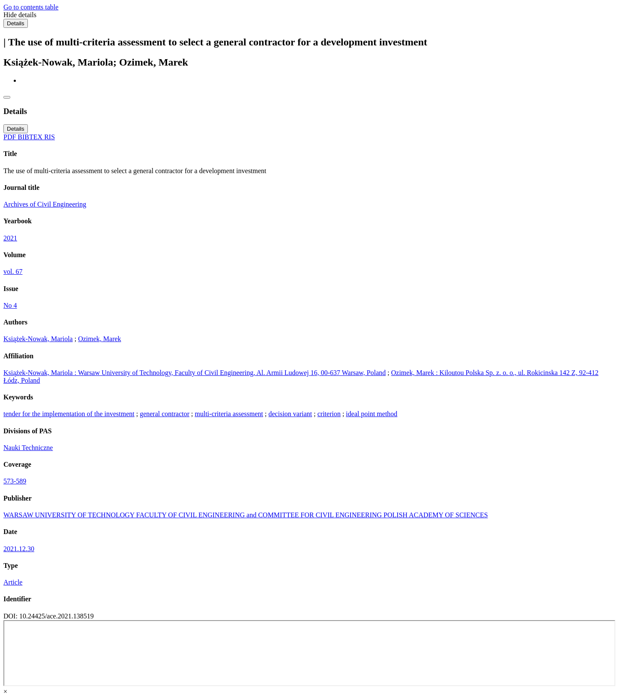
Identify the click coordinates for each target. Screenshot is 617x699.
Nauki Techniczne (28, 447)
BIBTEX (31, 137)
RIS (49, 137)
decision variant (290, 413)
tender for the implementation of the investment (69, 413)
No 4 (10, 305)
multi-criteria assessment (229, 413)
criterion (329, 413)
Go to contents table (30, 7)
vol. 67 (12, 271)
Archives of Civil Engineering (44, 204)
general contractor (164, 413)
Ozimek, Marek (99, 338)
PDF (10, 137)
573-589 (14, 481)
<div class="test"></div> (309, 653)
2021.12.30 (18, 548)
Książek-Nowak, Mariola (38, 338)
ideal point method (371, 413)
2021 (10, 238)
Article (12, 582)
